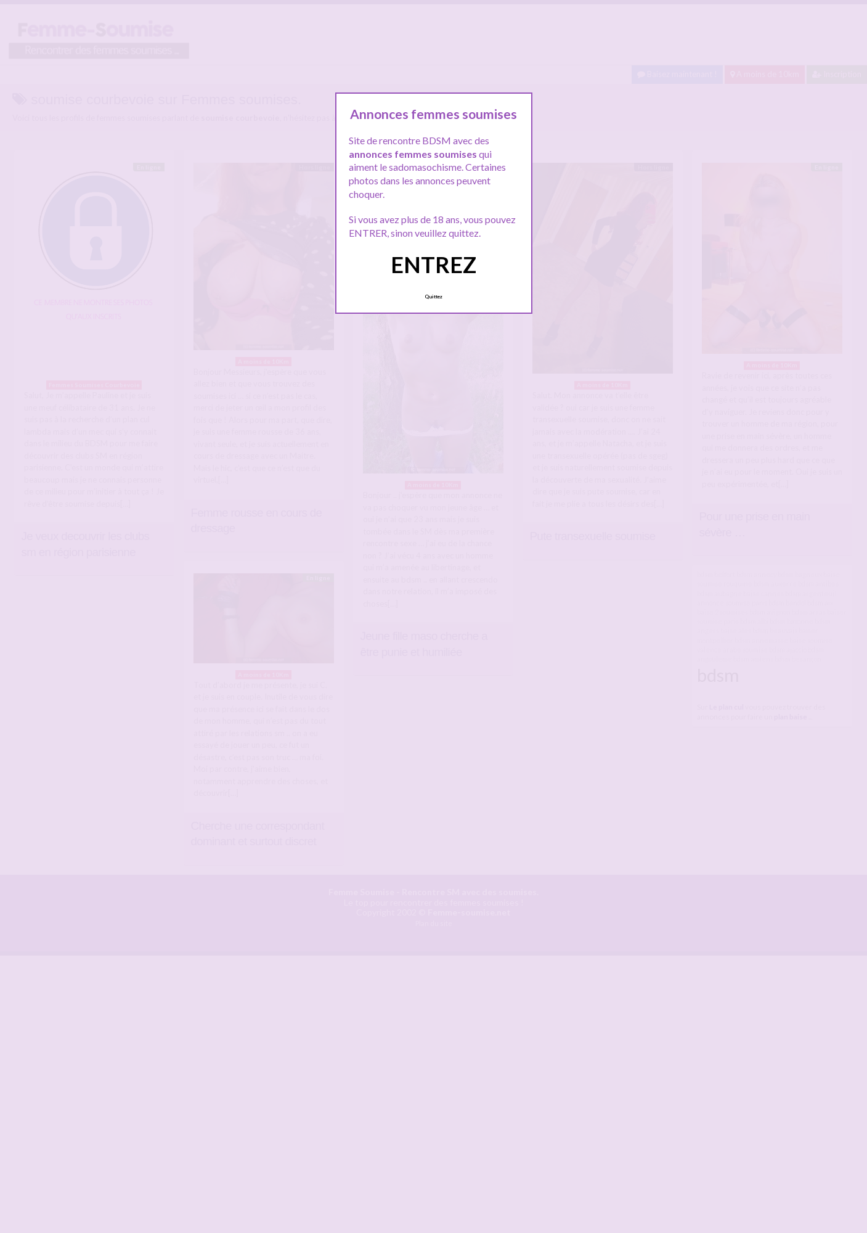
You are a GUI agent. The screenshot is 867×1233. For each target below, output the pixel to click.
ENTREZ (433, 264)
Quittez (433, 296)
